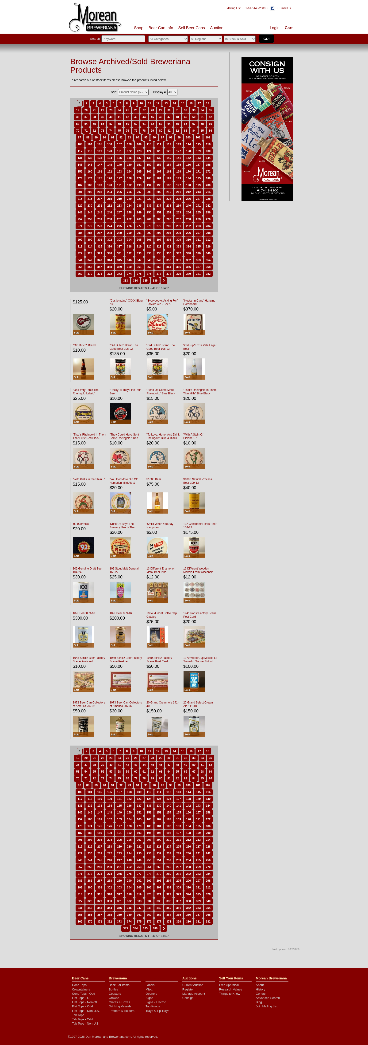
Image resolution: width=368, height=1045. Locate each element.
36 (77, 117)
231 (99, 205)
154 (168, 164)
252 (168, 212)
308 (168, 239)
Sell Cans (191, 28)
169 (178, 171)
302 (109, 239)
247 (119, 212)
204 (109, 192)
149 (119, 164)
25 (127, 110)
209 (159, 192)
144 (208, 158)
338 (188, 253)
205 (119, 192)
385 (145, 280)
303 (119, 239)
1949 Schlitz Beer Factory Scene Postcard (126, 659)
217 (99, 198)
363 (159, 267)
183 (178, 178)
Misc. (149, 989)
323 (178, 246)
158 (208, 164)
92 (121, 137)
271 (80, 226)
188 (90, 185)
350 (168, 260)
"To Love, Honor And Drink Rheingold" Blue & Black (163, 436)
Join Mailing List (267, 1006)
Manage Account (193, 993)
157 (198, 164)
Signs (149, 998)
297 (198, 233)
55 (94, 124)
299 (80, 239)
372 (109, 273)
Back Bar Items (119, 985)
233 (119, 205)
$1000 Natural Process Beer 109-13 (197, 481)
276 (129, 226)
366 (188, 267)
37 (86, 117)
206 (129, 192)
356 (90, 267)
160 (90, 171)
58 (119, 124)
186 (208, 178)
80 (160, 130)
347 (139, 260)
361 (139, 267)
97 (162, 137)
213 (198, 192)
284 (208, 226)
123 (139, 151)
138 (149, 158)
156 (188, 164)
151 (139, 164)
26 (135, 110)
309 (178, 239)
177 (119, 178)
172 (208, 171)
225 (178, 198)
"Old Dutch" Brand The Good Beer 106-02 (124, 347)
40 (110, 117)
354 (208, 260)
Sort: (114, 92)
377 (159, 273)
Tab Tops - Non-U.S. (86, 1023)
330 (109, 253)
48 (177, 117)
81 (168, 130)
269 (198, 219)
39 (102, 117)
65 (177, 124)
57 (110, 124)
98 (170, 137)
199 (198, 185)
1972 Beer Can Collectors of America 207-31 (89, 704)
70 (77, 130)
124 (149, 151)
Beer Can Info (161, 28)
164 (129, 171)
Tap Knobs (153, 1006)
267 (178, 219)
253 (178, 212)
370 (90, 273)
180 (149, 178)
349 (159, 260)
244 (90, 212)
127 (178, 151)
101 (198, 137)
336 (168, 253)
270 (208, 219)
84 (193, 130)
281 (178, 226)
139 (159, 158)
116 (208, 144)
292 (149, 233)
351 (178, 260)
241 (198, 205)
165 (139, 171)
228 (208, 198)
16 (190, 103)
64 (168, 124)
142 (188, 158)
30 (168, 110)
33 (193, 110)
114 (188, 144)
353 (198, 260)
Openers (151, 993)
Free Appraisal (229, 985)
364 (168, 267)
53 (77, 124)
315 (99, 246)
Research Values (230, 989)
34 (202, 110)
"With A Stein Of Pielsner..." (193, 436)
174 (90, 178)
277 (139, 226)
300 (90, 239)
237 (159, 205)
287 (99, 233)
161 (99, 171)
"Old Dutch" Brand (84, 345)
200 (208, 185)
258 (90, 219)
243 (80, 212)
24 (119, 110)
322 (168, 246)
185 (198, 178)
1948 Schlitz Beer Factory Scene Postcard (89, 659)
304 (129, 239)
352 (188, 260)
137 (139, 158)
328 (90, 253)
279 (159, 226)
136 (129, 158)
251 (159, 212)
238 (168, 205)
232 (109, 205)
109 (139, 144)
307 (159, 239)
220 (129, 198)
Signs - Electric (156, 1002)
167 (159, 171)
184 (188, 178)
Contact (261, 993)
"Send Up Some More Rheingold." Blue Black (160, 391)
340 (208, 253)
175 (99, 178)
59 (127, 124)
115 (198, 144)
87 (79, 137)
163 (119, 171)
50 (193, 117)
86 (210, 130)
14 (174, 103)
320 (149, 246)
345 (119, 260)
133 (99, 158)
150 (129, 164)
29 (160, 110)
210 (168, 192)
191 (119, 185)
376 (149, 273)
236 (149, 205)
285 (80, 233)
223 (159, 198)
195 (159, 185)
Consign (188, 998)
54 (86, 124)
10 (141, 103)
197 (178, 185)
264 (149, 219)
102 (208, 137)
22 (102, 110)
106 (109, 144)
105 (99, 144)
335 (159, 253)
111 (159, 144)
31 (177, 110)
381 (198, 273)
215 (80, 198)
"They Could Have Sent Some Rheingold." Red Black (124, 438)
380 (188, 273)
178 (129, 178)
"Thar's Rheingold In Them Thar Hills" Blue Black (200, 391)
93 (129, 137)
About (260, 985)
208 (149, 192)
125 (159, 151)
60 (135, 124)
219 (119, 198)
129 (198, 151)
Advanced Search (268, 998)
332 (129, 253)
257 (80, 219)
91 (112, 137)
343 (99, 260)
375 (139, 273)
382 (208, 273)
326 (208, 246)
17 (199, 103)
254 (188, 212)
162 (109, 171)
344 (109, 260)
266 (168, 219)
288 (109, 233)
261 (119, 219)
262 (129, 219)
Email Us (285, 8)
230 (90, 205)
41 (119, 117)
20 (86, 110)
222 (149, 198)
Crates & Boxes (119, 1002)
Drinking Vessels (120, 1006)
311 (198, 239)
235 (139, 205)
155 (178, 164)
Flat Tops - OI (81, 998)
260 (109, 219)
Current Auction (192, 985)
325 (198, 246)
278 (149, 226)
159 (80, 171)
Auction (216, 28)
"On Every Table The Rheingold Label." (86, 391)
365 (178, 267)
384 (135, 280)
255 (198, 212)
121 (119, 151)
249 (139, 212)
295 (178, 233)
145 (80, 164)
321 (159, 246)
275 (119, 226)
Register (188, 989)
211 (178, 192)
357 (99, 267)
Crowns (114, 998)
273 (99, 226)
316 (109, 246)
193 (139, 185)
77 (135, 130)
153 (159, 164)
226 (188, 198)
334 (149, 253)
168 (168, 171)
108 (129, 144)
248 (129, 212)
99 (178, 137)
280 (168, 226)
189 (99, 185)
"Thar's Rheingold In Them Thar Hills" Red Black (89, 436)
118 (90, 151)
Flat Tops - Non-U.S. (86, 1011)
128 (188, 151)
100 (188, 137)
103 (80, 144)
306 (149, 239)
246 (109, 212)
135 (119, 158)
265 (159, 219)
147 (99, 164)
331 (119, 253)
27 (144, 110)
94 (137, 137)
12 (157, 103)
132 (90, 158)
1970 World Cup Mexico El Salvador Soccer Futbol (200, 659)
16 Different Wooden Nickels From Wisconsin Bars (198, 572)
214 (208, 192)
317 (119, 246)
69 (210, 124)
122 (129, 151)
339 (198, 253)
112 (168, 144)
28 (152, 110)
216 (90, 198)
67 (193, 124)
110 (149, 144)
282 (188, 226)
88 (87, 137)
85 (202, 130)
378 (168, 273)
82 (177, 130)
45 (152, 117)
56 (102, 124)
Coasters (115, 993)
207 (139, 192)
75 (119, 130)
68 (202, 124)
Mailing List (233, 8)
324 (188, 246)
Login (275, 28)
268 (188, 219)
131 (80, 158)
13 (166, 103)
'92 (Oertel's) (81, 524)
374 (129, 273)
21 (94, 110)
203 (99, 192)
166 (149, 171)
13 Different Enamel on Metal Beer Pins (160, 570)
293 (159, 233)
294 (168, 233)
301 (99, 239)
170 (188, 171)
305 (139, 239)
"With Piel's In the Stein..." (89, 479)
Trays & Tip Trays (157, 1011)
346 (129, 260)
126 (168, 151)
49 (185, 117)
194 (149, 185)
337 (178, 253)
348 (149, 260)
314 (90, 246)
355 (80, 267)
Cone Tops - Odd (83, 993)
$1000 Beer (153, 479)
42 (127, 117)
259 (99, 219)
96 (154, 137)
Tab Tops (78, 1015)
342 (90, 260)
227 (198, 198)
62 (152, 124)
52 (210, 117)
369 (80, 273)
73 (102, 130)
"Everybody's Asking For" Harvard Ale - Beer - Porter (162, 304)
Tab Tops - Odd (82, 1019)
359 (119, 267)
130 (208, 151)
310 (188, 239)
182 (168, 178)
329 (99, 253)
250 (149, 212)
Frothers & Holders (121, 1011)
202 (90, 192)
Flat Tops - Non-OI (84, 1002)
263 (139, 219)
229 (80, 205)
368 (208, 267)
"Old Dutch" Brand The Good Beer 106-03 (160, 347)
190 (109, 185)
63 (160, 124)
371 (99, 273)
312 (208, 239)
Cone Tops (79, 985)
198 (188, 185)
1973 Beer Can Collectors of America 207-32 (126, 704)
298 (208, 233)
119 (99, 151)
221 (139, 198)
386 (155, 280)
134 (109, 158)
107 (119, 144)
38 (94, 117)
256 (208, 212)
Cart (289, 28)
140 (168, 158)
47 (168, 117)
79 (152, 130)
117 (80, 151)
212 (188, 192)
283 (198, 226)
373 (119, 273)
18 (207, 103)
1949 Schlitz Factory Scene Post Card (159, 659)
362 (149, 267)
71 (86, 130)
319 (139, 246)
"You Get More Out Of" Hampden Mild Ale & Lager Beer (124, 483)
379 (178, 273)
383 (125, 280)
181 (159, 178)
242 (208, 205)
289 (119, 233)
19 (77, 110)
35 (210, 110)
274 (109, 226)
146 (90, 164)
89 (96, 137)
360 (129, 267)
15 (182, 103)
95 (145, 137)
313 (80, 246)
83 (185, 130)
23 (110, 110)
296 (188, 233)
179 (139, 178)
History (260, 989)
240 (188, 205)
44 (144, 117)
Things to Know (229, 993)
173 (80, 178)
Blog (259, 1002)
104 (90, 144)
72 (94, 130)
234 (129, 205)
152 (149, 164)
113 (178, 144)
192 (129, 185)
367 (198, 267)
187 (80, 185)
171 (198, 171)
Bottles (113, 989)
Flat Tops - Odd (82, 1006)
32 (185, 110)
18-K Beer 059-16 (84, 613)
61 (144, 124)
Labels (150, 985)
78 (144, 130)
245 (99, 212)
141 (178, 158)
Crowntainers (81, 989)
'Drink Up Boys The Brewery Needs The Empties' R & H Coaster (124, 527)
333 (139, 253)
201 (80, 192)
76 (127, 130)
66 (185, 124)
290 (129, 233)
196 (168, 185)
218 (109, 198)
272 (90, 226)
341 (80, 260)
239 (178, 205)
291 (139, 233)
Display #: (160, 92)
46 (160, 117)
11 (149, 103)
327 (80, 253)
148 (109, 164)
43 (135, 117)
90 (104, 137)
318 (129, 246)
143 (198, 158)
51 (202, 117)
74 (110, 130)
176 (109, 178)
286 (90, 233)
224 (168, 198)
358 (109, 267)
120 (109, 151)
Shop (138, 28)
